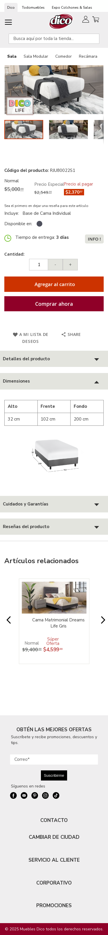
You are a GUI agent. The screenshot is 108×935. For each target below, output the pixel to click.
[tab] (54, 359)
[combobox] (54, 39)
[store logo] (61, 21)
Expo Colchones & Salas (72, 7)
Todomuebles (33, 7)
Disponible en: (18, 224)
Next (101, 622)
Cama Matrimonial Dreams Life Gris (58, 623)
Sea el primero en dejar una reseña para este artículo (46, 205)
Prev (6, 622)
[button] (15, 89)
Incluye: (12, 213)
